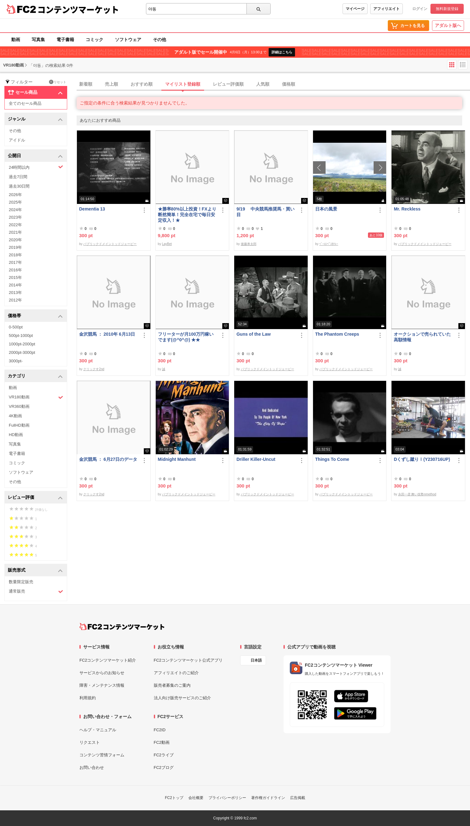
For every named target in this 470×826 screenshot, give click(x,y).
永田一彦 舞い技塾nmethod (417, 494)
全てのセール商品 (25, 103)
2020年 (15, 239)
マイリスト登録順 (182, 84)
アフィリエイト (386, 9)
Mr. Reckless (407, 208)
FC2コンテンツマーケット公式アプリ (188, 660)
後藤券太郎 (249, 244)
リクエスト (89, 742)
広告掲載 (297, 798)
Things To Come (332, 459)
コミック (94, 39)
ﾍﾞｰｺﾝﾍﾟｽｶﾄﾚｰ (328, 244)
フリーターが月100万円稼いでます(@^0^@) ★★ (185, 337)
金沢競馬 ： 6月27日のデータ (108, 459)
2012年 (15, 300)
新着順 (85, 84)
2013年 (15, 292)
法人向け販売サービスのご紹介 (182, 697)
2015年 (15, 277)
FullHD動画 (19, 425)
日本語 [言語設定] (256, 660)
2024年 (15, 209)
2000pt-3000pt (22, 352)
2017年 (15, 262)
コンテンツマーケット (78, 9)
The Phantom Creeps (337, 334)
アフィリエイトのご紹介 (176, 672)
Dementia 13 (92, 208)
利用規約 (87, 697)
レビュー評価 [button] (35, 498)
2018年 (15, 255)
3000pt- (16, 361)
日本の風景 (326, 208)
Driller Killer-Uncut (255, 459)
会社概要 (195, 798)
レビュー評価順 (228, 84)
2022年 (15, 224)
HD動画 (16, 434)
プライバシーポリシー (227, 798)
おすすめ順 (142, 84)
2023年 (15, 217)
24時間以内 (36, 167)
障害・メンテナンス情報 (101, 685)
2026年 (15, 194)
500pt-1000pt (21, 335)
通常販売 (36, 591)
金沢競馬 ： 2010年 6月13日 (107, 334)
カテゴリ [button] (35, 376)
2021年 (15, 232)
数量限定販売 (21, 581)
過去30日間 (19, 186)
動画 (15, 39)
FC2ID (160, 729)
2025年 (15, 202)
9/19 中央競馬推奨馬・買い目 (265, 211)
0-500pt (16, 327)
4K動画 (15, 415)
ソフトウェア (128, 39)
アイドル (17, 140)
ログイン (419, 9)
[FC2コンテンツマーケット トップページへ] (122, 626)
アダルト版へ (448, 25)
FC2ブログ (164, 767)
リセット (57, 82)
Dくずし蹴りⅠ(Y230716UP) (422, 459)
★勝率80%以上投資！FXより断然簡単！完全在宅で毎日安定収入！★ (187, 214)
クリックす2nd (93, 369)
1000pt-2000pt (22, 344)
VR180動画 (36, 397)
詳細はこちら (282, 52)
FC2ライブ (164, 755)
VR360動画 (19, 406)
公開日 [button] (35, 156)
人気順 (262, 84)
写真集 (38, 39)
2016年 (15, 270)
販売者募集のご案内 (172, 685)
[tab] (273, 84)
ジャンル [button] (35, 119)
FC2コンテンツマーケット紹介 (107, 660)
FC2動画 (162, 742)
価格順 (288, 84)
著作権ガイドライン (268, 798)
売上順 (111, 84)
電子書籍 (65, 39)
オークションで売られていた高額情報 (422, 337)
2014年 (15, 285)
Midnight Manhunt (177, 459)
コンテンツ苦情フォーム (101, 755)
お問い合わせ (91, 767)
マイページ (355, 9)
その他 (159, 39)
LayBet (167, 244)
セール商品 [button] (35, 92)
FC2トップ (174, 798)
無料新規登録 (447, 9)
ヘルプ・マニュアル (97, 729)
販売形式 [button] (35, 570)
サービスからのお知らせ (101, 672)
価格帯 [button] (35, 316)
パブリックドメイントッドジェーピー (110, 244)
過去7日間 (18, 176)
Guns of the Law (253, 334)
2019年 (15, 247)
